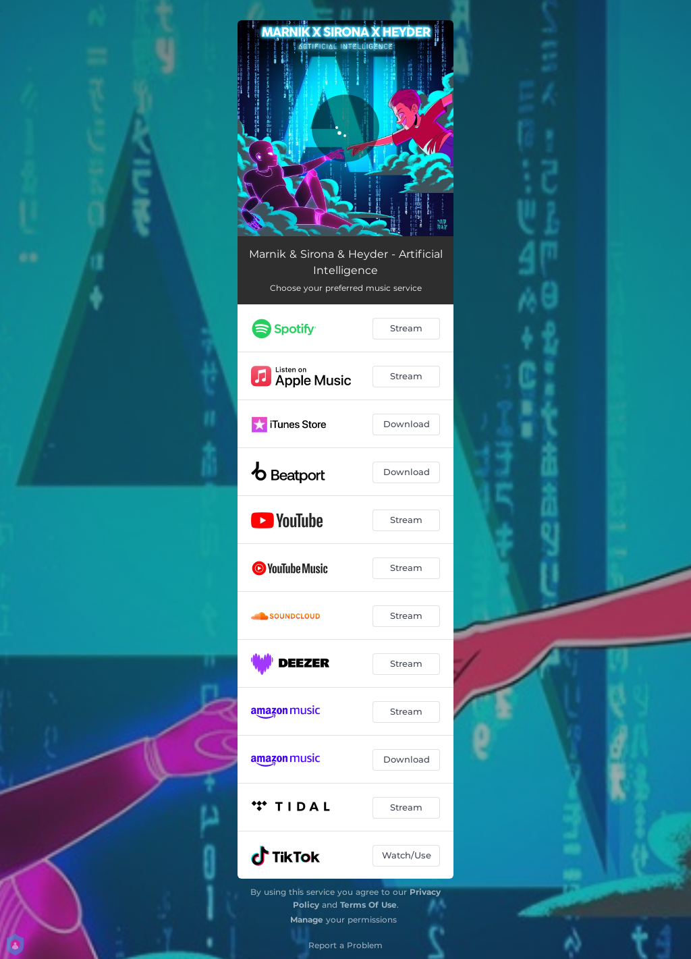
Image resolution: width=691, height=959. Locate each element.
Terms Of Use (368, 905)
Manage (306, 919)
